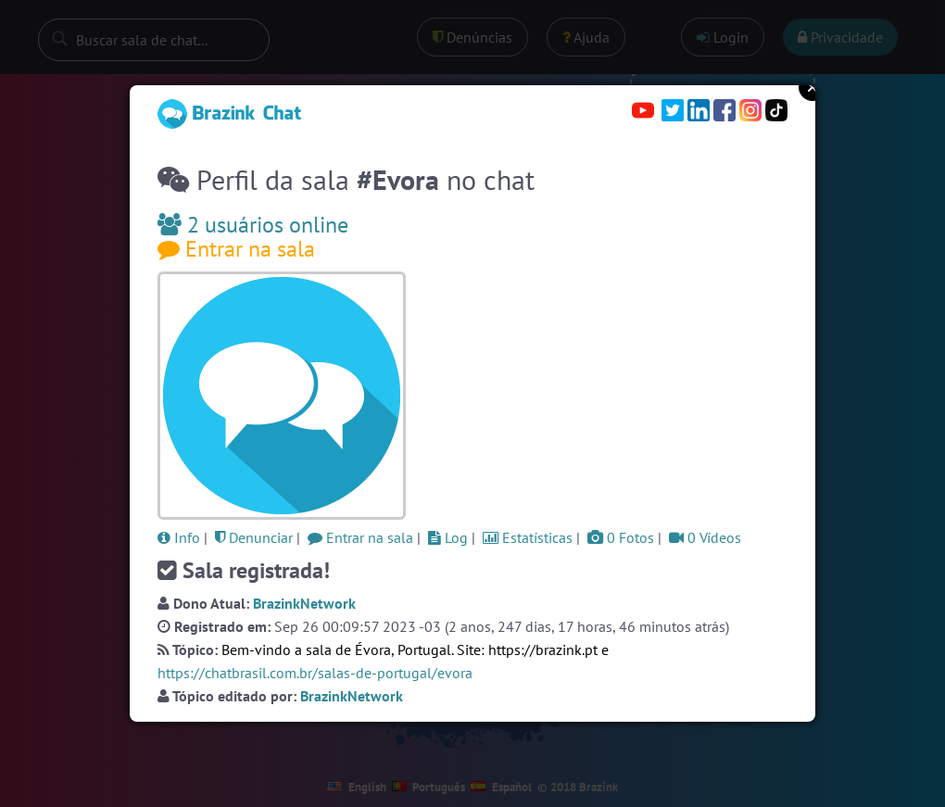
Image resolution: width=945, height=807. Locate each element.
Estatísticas (528, 537)
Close (812, 87)
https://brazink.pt (543, 649)
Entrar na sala (236, 248)
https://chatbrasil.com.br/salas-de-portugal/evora (315, 672)
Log (448, 537)
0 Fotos (620, 537)
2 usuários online (253, 224)
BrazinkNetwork (304, 603)
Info (179, 537)
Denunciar (254, 537)
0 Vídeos (705, 537)
